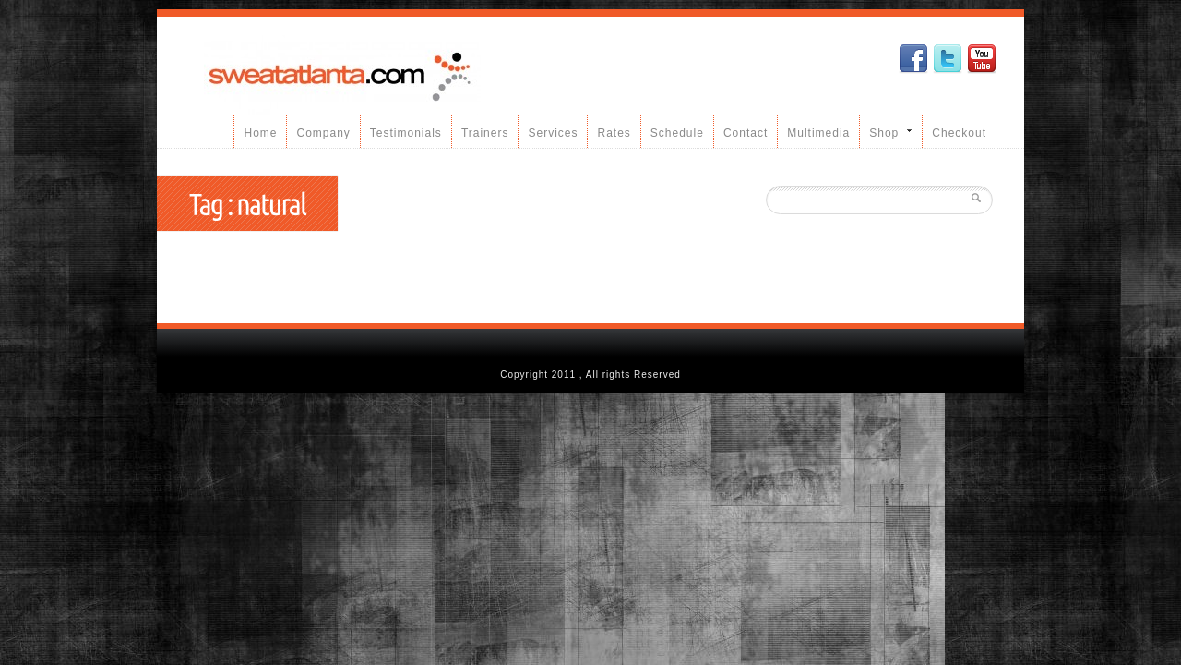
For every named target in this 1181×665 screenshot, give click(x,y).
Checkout (959, 133)
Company (323, 133)
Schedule (677, 133)
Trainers (485, 133)
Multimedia (818, 133)
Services (553, 133)
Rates (613, 133)
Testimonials (406, 133)
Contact (745, 133)
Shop (886, 132)
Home (260, 133)
